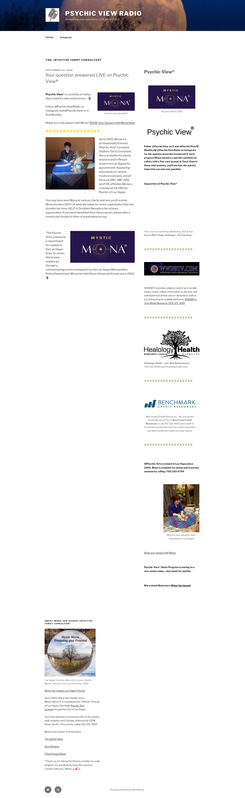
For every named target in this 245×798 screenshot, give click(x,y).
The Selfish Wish (54, 739)
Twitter (49, 37)
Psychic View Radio (103, 13)
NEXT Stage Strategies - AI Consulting (172, 235)
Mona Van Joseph (181, 585)
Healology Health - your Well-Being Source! (166, 363)
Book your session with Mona (160, 552)
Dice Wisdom (52, 746)
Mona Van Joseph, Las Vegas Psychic (65, 690)
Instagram (66, 37)
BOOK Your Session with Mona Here (112, 122)
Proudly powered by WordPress (127, 789)
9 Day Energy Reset (55, 753)
